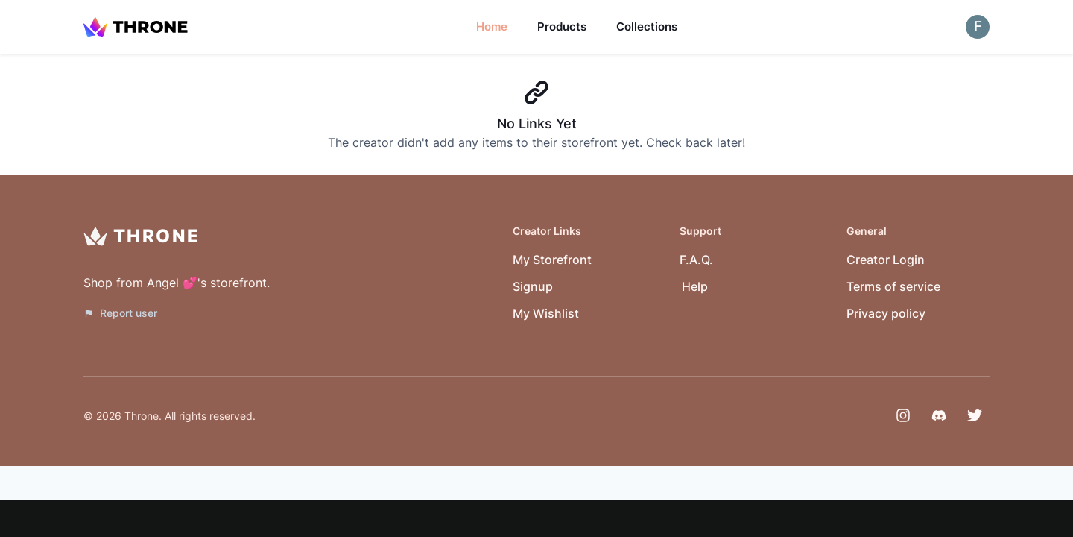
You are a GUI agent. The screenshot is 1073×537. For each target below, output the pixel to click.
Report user (120, 313)
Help (695, 286)
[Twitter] (975, 415)
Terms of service (893, 286)
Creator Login (885, 259)
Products (561, 26)
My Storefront (552, 259)
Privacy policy (885, 313)
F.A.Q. (696, 259)
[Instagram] (903, 415)
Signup (533, 286)
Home (491, 26)
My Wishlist (546, 313)
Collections (646, 26)
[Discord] (939, 415)
